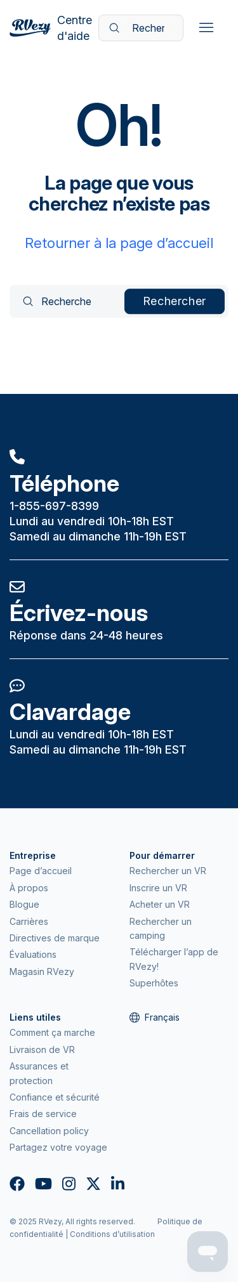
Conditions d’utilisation (112, 1234)
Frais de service (43, 1113)
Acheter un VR (159, 904)
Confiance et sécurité (55, 1097)
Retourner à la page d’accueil (119, 243)
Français (154, 1017)
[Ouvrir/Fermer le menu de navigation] (205, 28)
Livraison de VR (42, 1049)
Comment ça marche (52, 1032)
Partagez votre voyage (58, 1147)
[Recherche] (141, 28)
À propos (29, 887)
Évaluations (33, 954)
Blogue (24, 904)
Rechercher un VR (167, 870)
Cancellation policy (49, 1130)
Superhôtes (153, 983)
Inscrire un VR (158, 887)
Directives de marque (55, 937)
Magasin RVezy (42, 971)
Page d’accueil (41, 870)
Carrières (29, 921)
